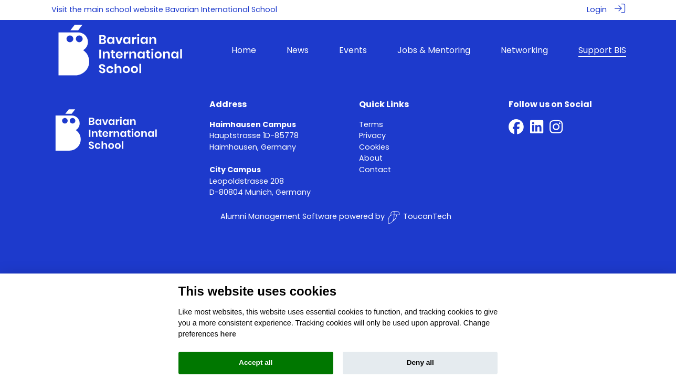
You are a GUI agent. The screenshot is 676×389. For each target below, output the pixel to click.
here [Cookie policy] (228, 334)
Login (597, 9)
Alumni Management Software (278, 216)
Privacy (372, 135)
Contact (375, 169)
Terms (371, 124)
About (371, 158)
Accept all (255, 362)
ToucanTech (419, 217)
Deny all (420, 362)
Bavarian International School (221, 9)
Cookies (374, 146)
